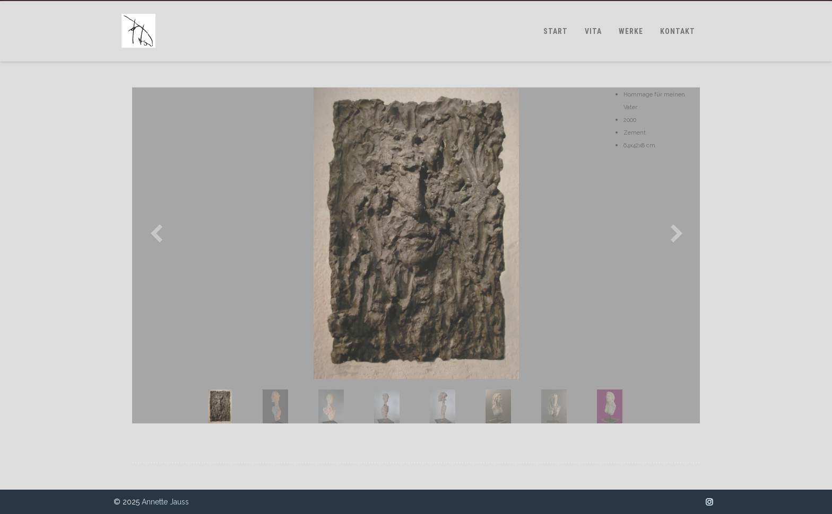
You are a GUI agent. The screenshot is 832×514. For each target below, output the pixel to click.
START (555, 31)
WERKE (631, 31)
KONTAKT (677, 31)
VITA (593, 31)
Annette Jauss (165, 502)
